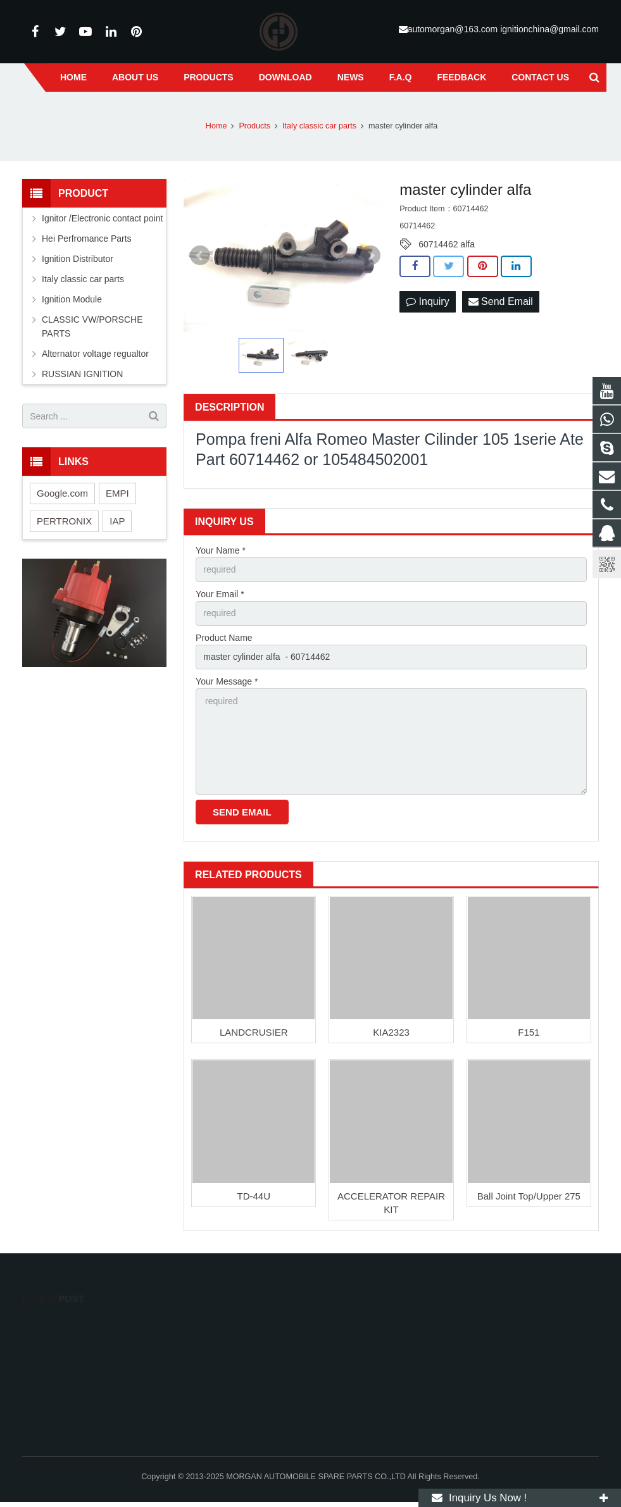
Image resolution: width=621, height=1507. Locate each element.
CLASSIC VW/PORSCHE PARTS (92, 326)
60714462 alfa (446, 244)
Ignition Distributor (77, 259)
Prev (200, 255)
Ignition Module (72, 299)
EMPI (117, 493)
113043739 (352, 1319)
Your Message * (227, 681)
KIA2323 (391, 1032)
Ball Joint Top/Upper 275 (528, 1196)
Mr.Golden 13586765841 (374, 1356)
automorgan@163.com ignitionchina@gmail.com (503, 29)
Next (370, 255)
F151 (528, 1032)
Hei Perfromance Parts (87, 238)
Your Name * (221, 550)
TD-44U (253, 1196)
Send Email (500, 301)
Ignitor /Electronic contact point (102, 218)
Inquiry (427, 301)
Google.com (62, 493)
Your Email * (220, 594)
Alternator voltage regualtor (95, 354)
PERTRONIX (64, 521)
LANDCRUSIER (254, 1032)
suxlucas (346, 1406)
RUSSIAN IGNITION (82, 374)
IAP (117, 521)
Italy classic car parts (83, 279)
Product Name (224, 638)
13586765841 (355, 1338)
